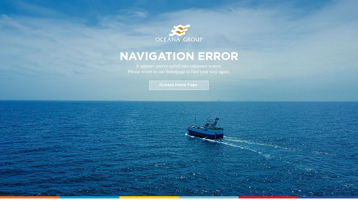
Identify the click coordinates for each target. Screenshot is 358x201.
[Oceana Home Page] (179, 85)
